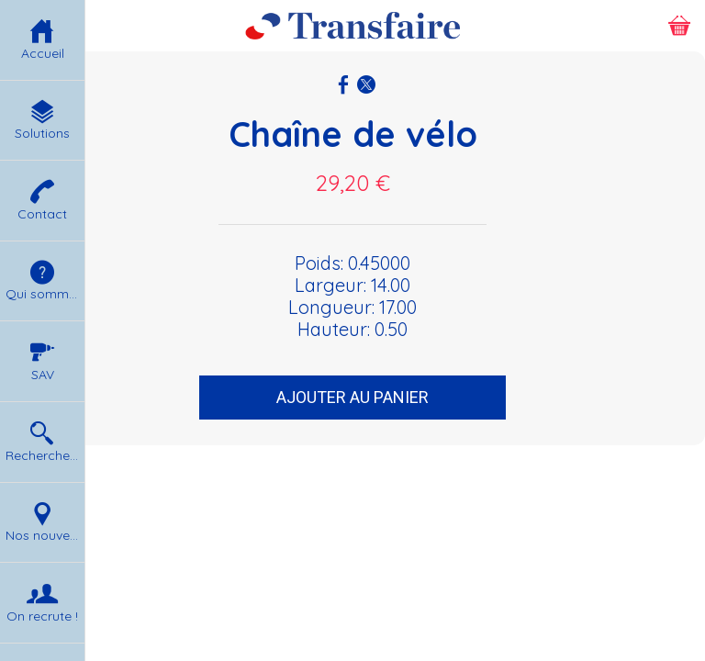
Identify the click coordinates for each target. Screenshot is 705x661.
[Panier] (679, 26)
